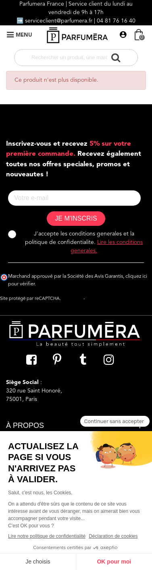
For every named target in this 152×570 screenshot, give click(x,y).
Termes (93, 299)
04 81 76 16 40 (116, 21)
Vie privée (72, 299)
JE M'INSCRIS (76, 218)
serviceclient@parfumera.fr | (61, 21)
